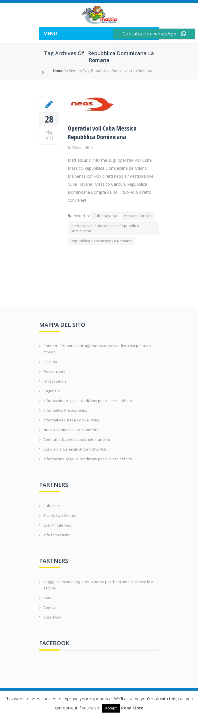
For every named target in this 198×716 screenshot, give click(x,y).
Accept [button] (111, 708)
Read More (132, 708)
